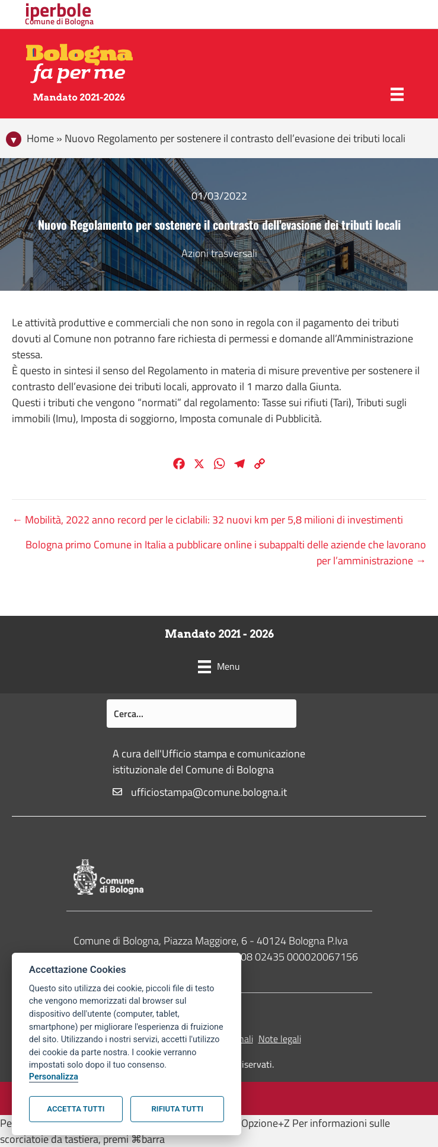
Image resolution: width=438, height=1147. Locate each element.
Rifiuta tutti (177, 1108)
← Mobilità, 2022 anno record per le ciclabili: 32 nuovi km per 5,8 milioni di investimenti (207, 520)
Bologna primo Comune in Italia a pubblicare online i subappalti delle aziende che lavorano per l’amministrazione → (225, 552)
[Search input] (201, 713)
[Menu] (397, 94)
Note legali (279, 1039)
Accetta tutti (75, 1108)
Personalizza (53, 1077)
